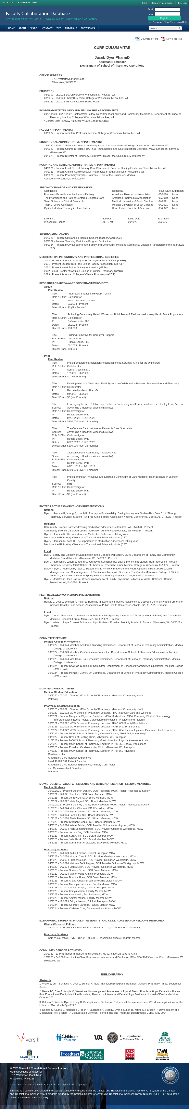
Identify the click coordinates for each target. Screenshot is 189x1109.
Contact (47, 28)
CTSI (144, 2)
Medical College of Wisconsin (19, 2)
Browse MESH (88, 28)
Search (34, 28)
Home (11, 28)
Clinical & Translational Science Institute (43, 1068)
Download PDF (174, 38)
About (22, 28)
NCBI (53, 1084)
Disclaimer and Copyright (72, 1084)
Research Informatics (162, 2)
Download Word (149, 38)
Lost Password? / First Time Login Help (167, 21)
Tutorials (71, 28)
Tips (59, 28)
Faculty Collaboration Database (38, 13)
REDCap (182, 2)
